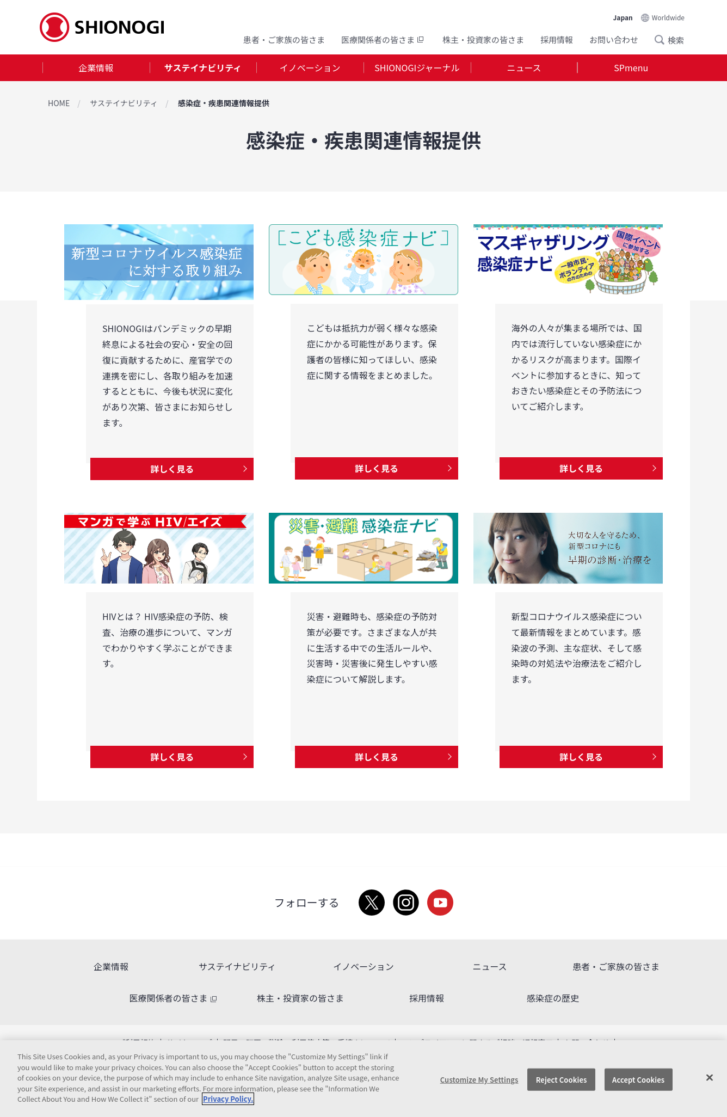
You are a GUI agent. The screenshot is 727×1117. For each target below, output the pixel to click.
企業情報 (95, 67)
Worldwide (668, 17)
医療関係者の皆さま (383, 39)
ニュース (524, 67)
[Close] (710, 1077)
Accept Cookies (638, 1079)
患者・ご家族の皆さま (284, 39)
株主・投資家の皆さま (483, 39)
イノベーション (310, 67)
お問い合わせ (613, 39)
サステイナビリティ (203, 67)
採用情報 (556, 39)
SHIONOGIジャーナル (416, 67)
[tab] (96, 67)
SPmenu (631, 67)
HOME (59, 102)
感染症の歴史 (553, 997)
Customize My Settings (479, 1079)
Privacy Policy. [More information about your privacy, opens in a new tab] (228, 1099)
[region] (363, 1078)
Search (663, 40)
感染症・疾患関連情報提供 (223, 102)
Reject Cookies (561, 1079)
